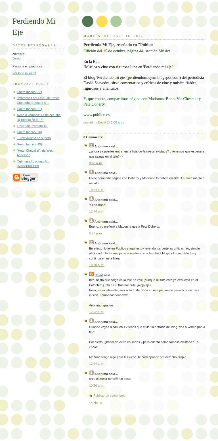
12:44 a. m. (96, 363)
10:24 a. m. (96, 189)
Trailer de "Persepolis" (32, 125)
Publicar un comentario (109, 395)
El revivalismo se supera (34, 138)
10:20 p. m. (96, 265)
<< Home (95, 402)
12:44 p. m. (96, 211)
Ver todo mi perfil (24, 73)
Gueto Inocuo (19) (29, 144)
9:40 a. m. (96, 163)
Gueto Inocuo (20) (29, 132)
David (16, 58)
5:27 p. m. (96, 233)
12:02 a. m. (96, 312)
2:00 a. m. (118, 122)
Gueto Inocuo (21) (29, 109)
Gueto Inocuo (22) (29, 92)
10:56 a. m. (96, 385)
